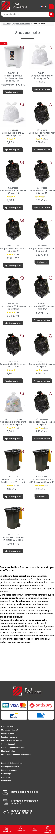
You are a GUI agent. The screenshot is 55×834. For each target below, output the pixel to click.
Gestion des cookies (9, 744)
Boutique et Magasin (9, 770)
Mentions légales (8, 751)
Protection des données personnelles (16, 755)
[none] (43, 6)
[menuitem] (43, 6)
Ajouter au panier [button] (13, 92)
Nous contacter (7, 726)
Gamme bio (5, 777)
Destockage (6, 774)
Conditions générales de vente (13, 747)
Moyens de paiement (9, 730)
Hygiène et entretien (21, 24)
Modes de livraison (8, 733)
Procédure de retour (9, 737)
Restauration (6, 781)
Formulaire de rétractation (11, 740)
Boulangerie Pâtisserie (10, 767)
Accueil (6, 24)
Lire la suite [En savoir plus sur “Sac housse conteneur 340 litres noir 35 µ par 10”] (42, 496)
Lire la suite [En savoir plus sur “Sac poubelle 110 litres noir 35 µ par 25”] (42, 262)
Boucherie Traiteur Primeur (12, 763)
